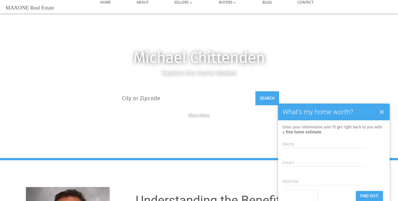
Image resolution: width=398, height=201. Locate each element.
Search (267, 98)
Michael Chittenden (199, 57)
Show (193, 115)
